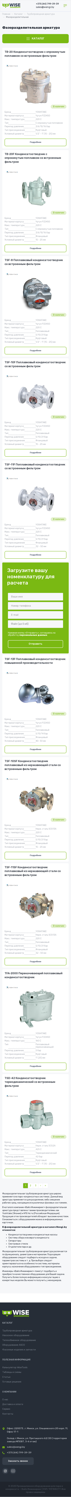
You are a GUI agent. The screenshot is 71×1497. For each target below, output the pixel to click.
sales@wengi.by (13, 1447)
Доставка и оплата (12, 1404)
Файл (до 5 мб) (19, 623)
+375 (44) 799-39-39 (47, 4)
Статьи (6, 1377)
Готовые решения (11, 1381)
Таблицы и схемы (11, 1372)
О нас (5, 1399)
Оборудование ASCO (13, 1345)
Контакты (7, 1413)
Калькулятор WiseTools (14, 1367)
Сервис (6, 1409)
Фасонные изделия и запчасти (19, 1349)
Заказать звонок (18, 1461)
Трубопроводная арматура (41, 14)
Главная (6, 14)
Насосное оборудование (15, 1335)
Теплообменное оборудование (19, 1340)
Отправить (35, 643)
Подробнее (35, 142)
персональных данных (33, 635)
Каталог (18, 14)
